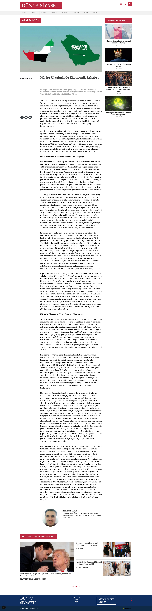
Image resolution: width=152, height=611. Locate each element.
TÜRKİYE (34, 12)
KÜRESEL (43, 12)
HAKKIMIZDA (76, 597)
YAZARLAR (95, 12)
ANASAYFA (24, 12)
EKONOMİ (76, 12)
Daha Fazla (76, 586)
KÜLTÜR (86, 12)
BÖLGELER (65, 12)
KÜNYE (76, 600)
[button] (4, 607)
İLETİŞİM (76, 602)
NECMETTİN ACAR (26, 79)
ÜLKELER (54, 12)
